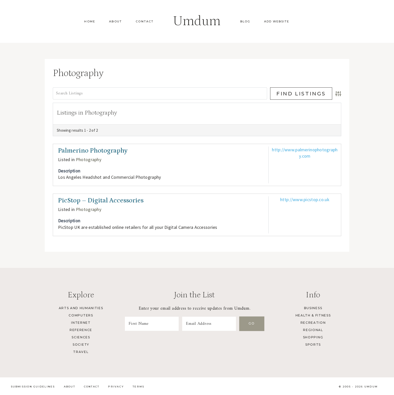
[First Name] (152, 323)
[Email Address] (209, 323)
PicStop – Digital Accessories (100, 200)
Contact (145, 21)
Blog (245, 21)
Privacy (116, 386)
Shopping (313, 337)
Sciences (81, 337)
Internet (80, 323)
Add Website (276, 21)
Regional (313, 330)
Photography (88, 159)
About (115, 21)
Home (89, 21)
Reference (81, 330)
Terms (138, 386)
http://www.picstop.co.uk (304, 199)
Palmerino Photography (92, 150)
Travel (80, 352)
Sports (313, 344)
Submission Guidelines (33, 386)
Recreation (313, 323)
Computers (81, 315)
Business (313, 308)
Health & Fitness (313, 315)
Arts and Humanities (81, 308)
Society (81, 344)
